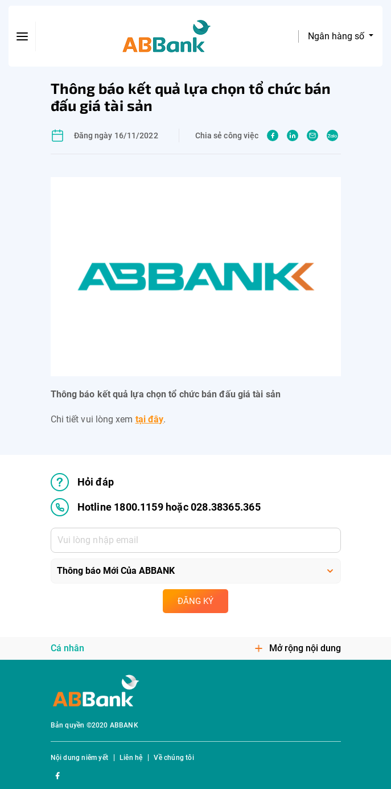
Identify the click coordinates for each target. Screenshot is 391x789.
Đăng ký (195, 601)
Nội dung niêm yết (79, 758)
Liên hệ (131, 758)
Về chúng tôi (174, 758)
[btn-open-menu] (22, 36)
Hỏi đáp (82, 482)
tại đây (149, 419)
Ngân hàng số (337, 36)
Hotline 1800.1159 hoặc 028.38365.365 (156, 507)
